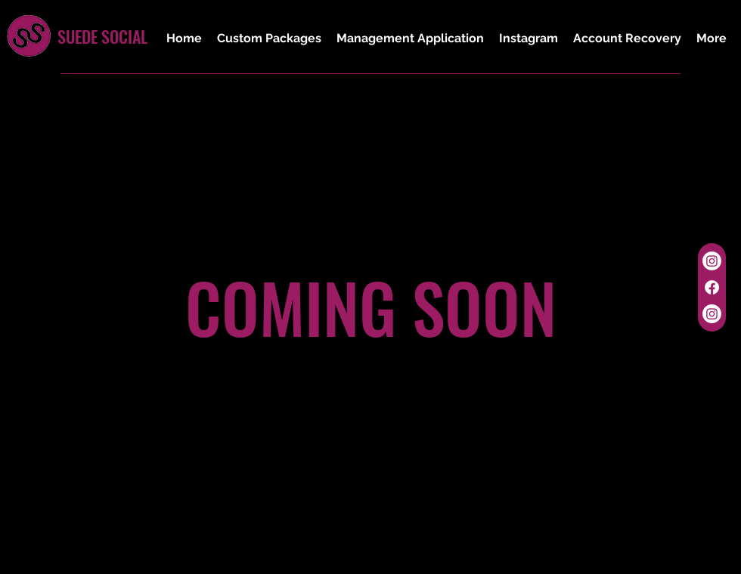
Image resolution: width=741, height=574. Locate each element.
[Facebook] (711, 287)
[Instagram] (711, 261)
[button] (269, 38)
